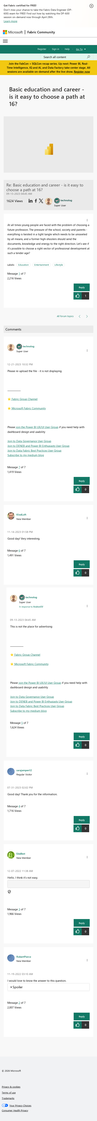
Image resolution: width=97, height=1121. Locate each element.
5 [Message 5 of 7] (22, 723)
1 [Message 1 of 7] (19, 273)
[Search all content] (66, 57)
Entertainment (41, 264)
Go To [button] (79, 49)
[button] (87, 220)
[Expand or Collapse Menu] (5, 41)
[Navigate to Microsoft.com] (13, 32)
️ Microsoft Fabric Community (26, 408)
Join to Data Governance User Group (29, 441)
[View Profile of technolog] (28, 346)
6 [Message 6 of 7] (19, 550)
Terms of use (9, 1092)
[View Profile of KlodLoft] (21, 514)
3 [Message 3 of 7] (19, 909)
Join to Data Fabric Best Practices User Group (34, 450)
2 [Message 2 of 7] (19, 1002)
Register (42, 48)
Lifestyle (59, 264)
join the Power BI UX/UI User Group (37, 427)
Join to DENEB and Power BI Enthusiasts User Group (38, 446)
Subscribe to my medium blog (25, 455)
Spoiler (18, 987)
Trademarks (8, 1098)
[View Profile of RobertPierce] (23, 956)
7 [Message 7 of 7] (19, 467)
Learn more (10, 21)
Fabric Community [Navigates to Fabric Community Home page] (41, 32)
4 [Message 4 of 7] (19, 806)
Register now (82, 71)
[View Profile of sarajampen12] (24, 770)
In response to (31, 606)
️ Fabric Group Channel (22, 399)
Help (67, 48)
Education (23, 264)
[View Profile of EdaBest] (20, 853)
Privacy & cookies (11, 1086)
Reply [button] (82, 287)
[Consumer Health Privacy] (48, 1110)
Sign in (55, 48)
